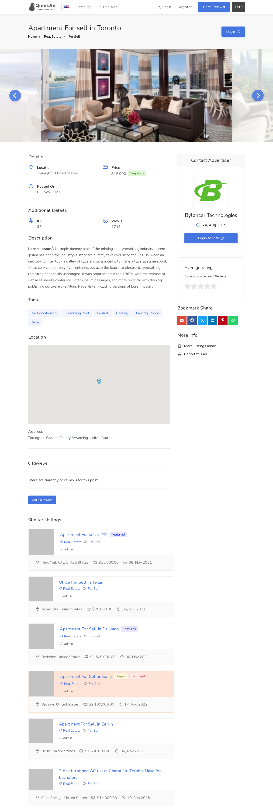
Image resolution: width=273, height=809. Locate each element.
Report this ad (192, 354)
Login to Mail (209, 238)
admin (66, 549)
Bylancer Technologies (211, 215)
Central (102, 313)
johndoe (185, 665)
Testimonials (38, 755)
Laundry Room (147, 313)
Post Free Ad (214, 7)
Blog (32, 763)
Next (258, 95)
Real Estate (52, 36)
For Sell (74, 36)
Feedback (110, 771)
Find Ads (107, 7)
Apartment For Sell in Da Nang (89, 590)
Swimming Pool (77, 313)
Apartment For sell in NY (83, 534)
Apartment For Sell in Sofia (198, 590)
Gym (35, 322)
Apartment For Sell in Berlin (92, 648)
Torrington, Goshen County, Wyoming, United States (70, 437)
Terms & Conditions (118, 755)
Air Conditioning (44, 313)
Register (185, 7)
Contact (109, 778)
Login (164, 7)
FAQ (106, 763)
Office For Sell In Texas (194, 535)
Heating (122, 313)
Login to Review (42, 500)
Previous (15, 95)
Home (81, 7)
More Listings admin (197, 346)
